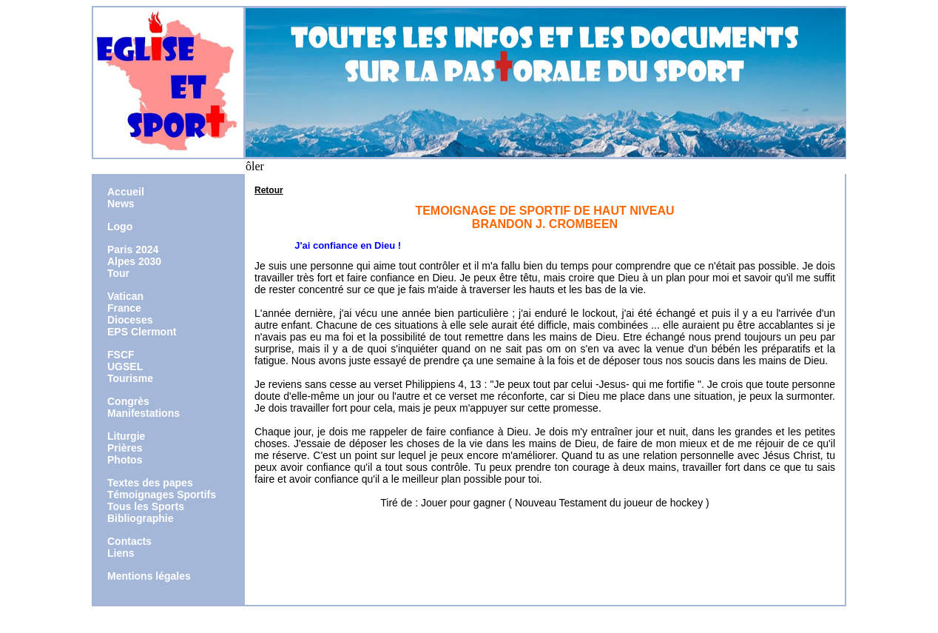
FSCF (121, 355)
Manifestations (143, 413)
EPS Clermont (141, 332)
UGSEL (125, 366)
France (124, 308)
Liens (121, 553)
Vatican (125, 296)
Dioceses (129, 320)
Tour (118, 273)
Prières (124, 448)
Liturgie (126, 436)
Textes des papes (150, 483)
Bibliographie (140, 518)
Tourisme (130, 378)
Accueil (125, 192)
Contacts (129, 541)
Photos (124, 460)
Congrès (128, 401)
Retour (268, 190)
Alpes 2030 (134, 261)
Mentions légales (149, 576)
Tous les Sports (145, 506)
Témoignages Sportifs (161, 494)
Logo (119, 226)
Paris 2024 (132, 249)
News (121, 204)
